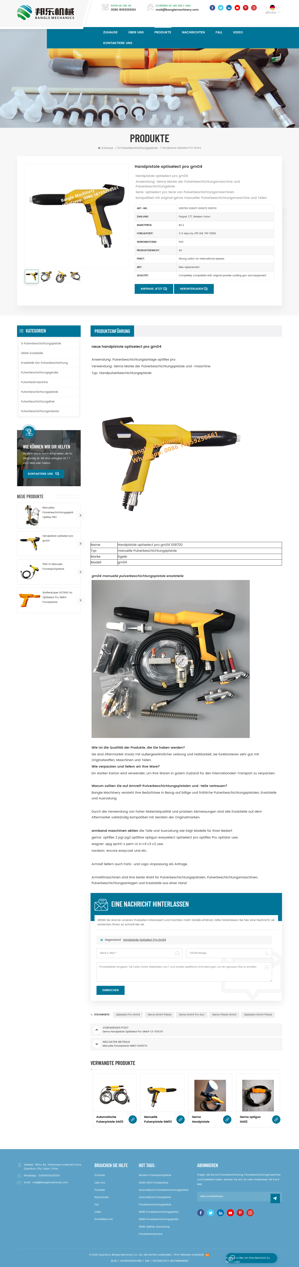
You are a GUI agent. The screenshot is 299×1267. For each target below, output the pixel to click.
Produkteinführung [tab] (112, 331)
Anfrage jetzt (151, 289)
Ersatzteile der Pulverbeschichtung (44, 363)
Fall (219, 32)
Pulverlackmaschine (34, 382)
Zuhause (110, 32)
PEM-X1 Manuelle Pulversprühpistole (53, 566)
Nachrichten (193, 32)
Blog (114, 1261)
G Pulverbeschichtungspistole (41, 343)
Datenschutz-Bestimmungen (170, 1261)
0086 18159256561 (123, 10)
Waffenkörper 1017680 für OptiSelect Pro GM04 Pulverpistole (57, 597)
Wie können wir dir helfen (46, 446)
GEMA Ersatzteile (32, 353)
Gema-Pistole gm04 (224, 1015)
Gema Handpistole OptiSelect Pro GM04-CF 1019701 (204, 1119)
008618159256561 (49, 1176)
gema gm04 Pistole (159, 1015)
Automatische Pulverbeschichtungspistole (163, 1190)
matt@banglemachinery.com (177, 10)
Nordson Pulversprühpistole (155, 1175)
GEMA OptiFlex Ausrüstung (154, 1227)
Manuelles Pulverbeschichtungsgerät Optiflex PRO (58, 512)
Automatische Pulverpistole (155, 1197)
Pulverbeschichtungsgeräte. (40, 372)
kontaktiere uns (117, 43)
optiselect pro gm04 (128, 1015)
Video (238, 32)
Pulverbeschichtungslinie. (38, 401)
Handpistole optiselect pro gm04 (144, 948)
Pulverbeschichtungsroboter (40, 411)
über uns (136, 32)
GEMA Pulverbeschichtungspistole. (159, 1212)
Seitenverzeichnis (131, 1261)
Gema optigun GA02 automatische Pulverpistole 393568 (250, 1119)
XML (147, 1261)
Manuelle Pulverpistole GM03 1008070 (158, 1119)
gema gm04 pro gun (191, 1015)
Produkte (162, 32)
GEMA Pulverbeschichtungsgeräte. (159, 1219)
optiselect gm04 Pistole (258, 1015)
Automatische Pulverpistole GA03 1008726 (109, 1119)
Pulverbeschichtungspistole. (40, 392)
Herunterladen (191, 289)
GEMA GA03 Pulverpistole (153, 1183)
